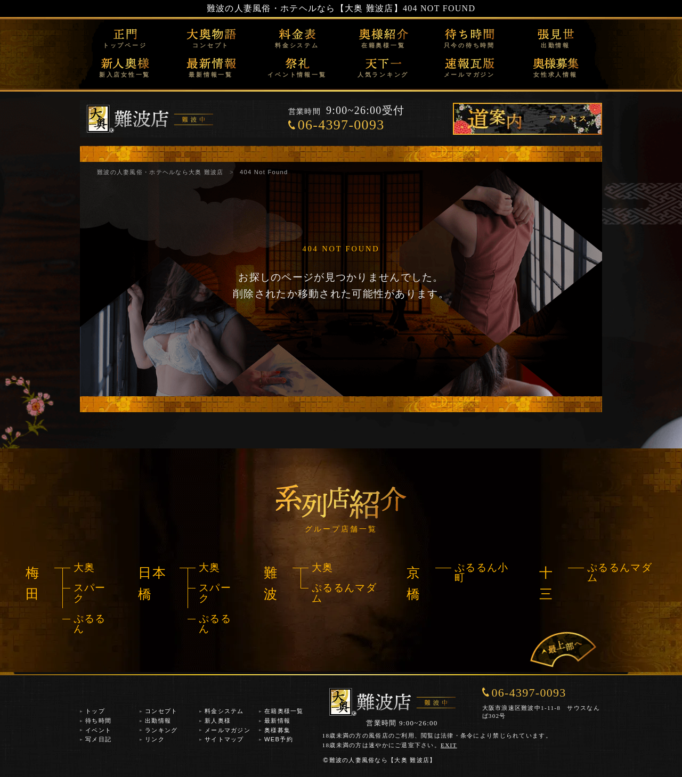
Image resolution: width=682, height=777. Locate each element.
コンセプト (210, 45)
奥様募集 (277, 730)
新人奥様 (218, 720)
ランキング (161, 730)
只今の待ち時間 (469, 45)
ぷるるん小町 (481, 572)
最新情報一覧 (211, 74)
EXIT (449, 745)
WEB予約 (278, 739)
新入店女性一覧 (124, 74)
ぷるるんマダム (344, 593)
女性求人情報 (555, 74)
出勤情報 (555, 45)
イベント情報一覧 (296, 74)
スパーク (90, 593)
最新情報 (277, 720)
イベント (98, 730)
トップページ (125, 45)
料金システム (297, 45)
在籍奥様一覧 (383, 45)
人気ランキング (383, 74)
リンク (155, 739)
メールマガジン (469, 74)
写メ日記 (98, 739)
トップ (95, 711)
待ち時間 (98, 720)
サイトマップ (224, 739)
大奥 (84, 567)
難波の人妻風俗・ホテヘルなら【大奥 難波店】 (305, 8)
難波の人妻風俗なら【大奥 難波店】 (379, 760)
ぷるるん (90, 624)
